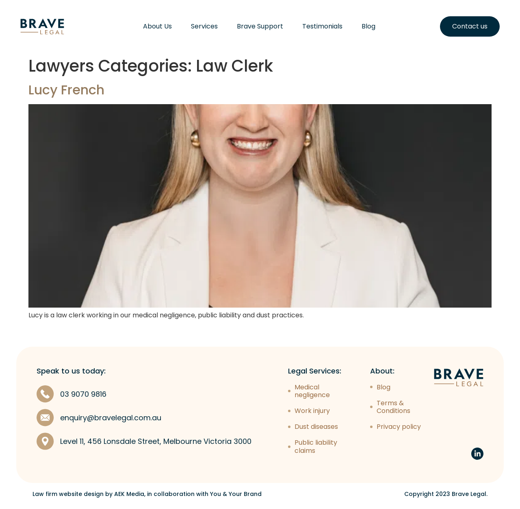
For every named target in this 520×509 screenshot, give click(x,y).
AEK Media (129, 494)
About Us (157, 26)
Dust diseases (316, 426)
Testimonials (322, 26)
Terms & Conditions (393, 407)
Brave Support (260, 26)
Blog (368, 26)
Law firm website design (68, 494)
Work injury (312, 411)
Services (204, 26)
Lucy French (66, 90)
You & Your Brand (236, 494)
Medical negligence (312, 391)
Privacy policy (399, 426)
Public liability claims (316, 446)
